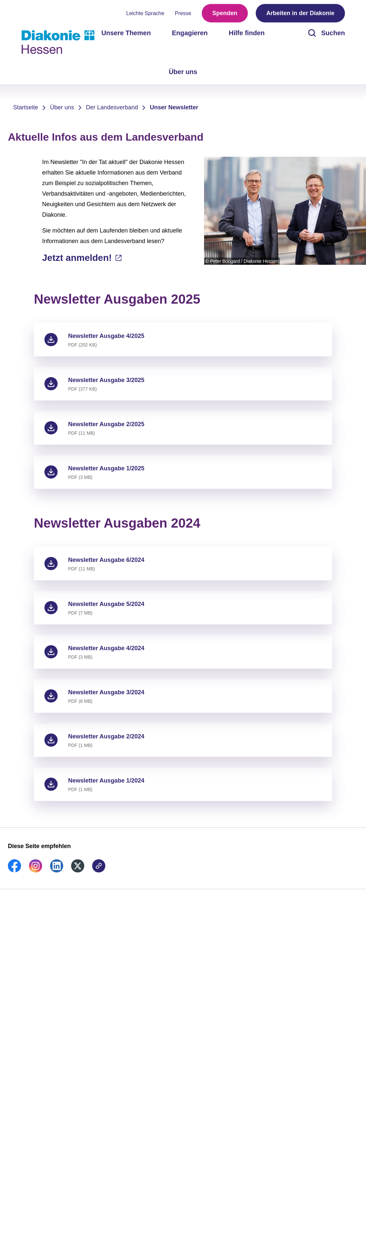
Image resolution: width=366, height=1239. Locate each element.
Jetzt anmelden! (78, 258)
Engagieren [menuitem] (190, 33)
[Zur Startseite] (58, 42)
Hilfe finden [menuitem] (247, 33)
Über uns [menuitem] (183, 71)
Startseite (25, 107)
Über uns (62, 107)
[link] (14, 870)
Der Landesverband (112, 107)
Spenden (224, 13)
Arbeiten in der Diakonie (300, 13)
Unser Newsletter (174, 107)
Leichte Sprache (145, 13)
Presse (183, 13)
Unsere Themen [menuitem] (126, 33)
